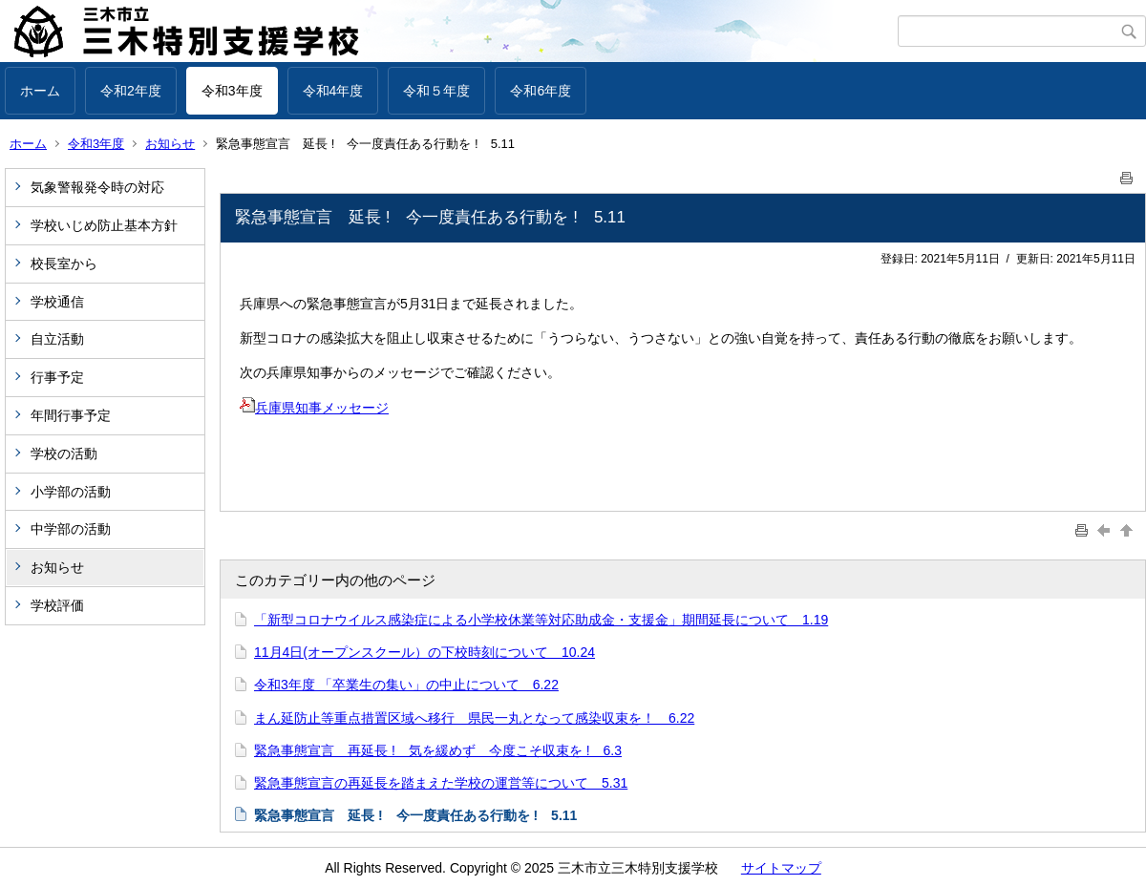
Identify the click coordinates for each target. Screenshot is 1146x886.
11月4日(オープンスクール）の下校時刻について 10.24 (424, 652)
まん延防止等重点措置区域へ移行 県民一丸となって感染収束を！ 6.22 (474, 718)
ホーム (40, 90)
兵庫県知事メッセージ (314, 407)
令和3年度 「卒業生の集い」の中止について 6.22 (406, 684)
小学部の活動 (71, 491)
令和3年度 (232, 90)
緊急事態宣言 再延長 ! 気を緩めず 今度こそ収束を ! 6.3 (438, 750)
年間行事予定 (71, 415)
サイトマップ (781, 867)
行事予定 (64, 377)
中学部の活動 (71, 529)
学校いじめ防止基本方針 (104, 225)
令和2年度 (130, 90)
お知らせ (170, 144)
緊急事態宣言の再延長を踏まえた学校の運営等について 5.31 (440, 783)
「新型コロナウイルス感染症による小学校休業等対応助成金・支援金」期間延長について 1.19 (541, 619)
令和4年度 (333, 90)
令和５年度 (436, 90)
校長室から (64, 263)
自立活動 (57, 339)
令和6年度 (540, 90)
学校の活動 (64, 453)
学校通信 (57, 301)
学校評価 (57, 605)
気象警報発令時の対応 (97, 187)
